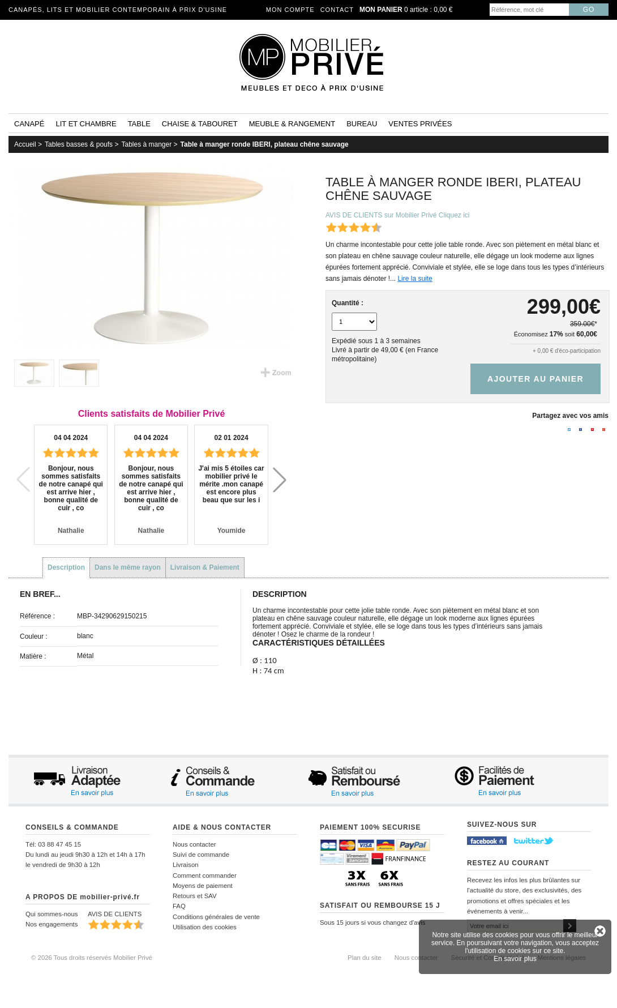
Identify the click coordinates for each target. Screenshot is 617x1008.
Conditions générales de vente (216, 916)
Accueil (25, 144)
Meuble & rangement (292, 123)
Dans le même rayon (128, 567)
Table (139, 123)
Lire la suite (414, 279)
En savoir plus (515, 959)
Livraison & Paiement (204, 567)
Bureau (361, 123)
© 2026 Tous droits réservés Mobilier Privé (91, 957)
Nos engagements (51, 924)
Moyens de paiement (203, 885)
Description (66, 567)
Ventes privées (420, 123)
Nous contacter (194, 844)
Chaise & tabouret (200, 123)
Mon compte (290, 9)
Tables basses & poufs (79, 144)
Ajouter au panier (535, 378)
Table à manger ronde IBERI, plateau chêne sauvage (265, 144)
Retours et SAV (195, 895)
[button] (279, 479)
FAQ (179, 906)
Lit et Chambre (85, 123)
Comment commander (205, 875)
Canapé (29, 123)
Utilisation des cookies (205, 927)
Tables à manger (146, 144)
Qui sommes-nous (51, 914)
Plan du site (365, 957)
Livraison (186, 864)
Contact (337, 9)
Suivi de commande (201, 854)
